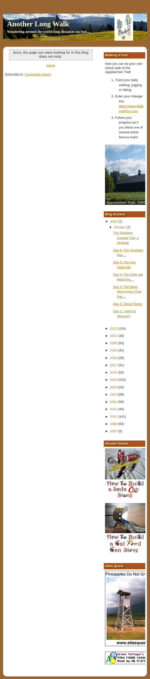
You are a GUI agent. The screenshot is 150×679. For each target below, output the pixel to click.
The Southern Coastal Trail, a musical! (126, 237)
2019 (114, 350)
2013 (114, 394)
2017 (114, 365)
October (120, 227)
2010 (114, 416)
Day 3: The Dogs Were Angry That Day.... (127, 291)
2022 (114, 328)
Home (50, 65)
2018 (114, 358)
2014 (114, 387)
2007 (114, 431)
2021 (114, 336)
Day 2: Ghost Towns (127, 304)
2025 (114, 221)
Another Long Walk (38, 24)
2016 (114, 372)
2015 (114, 380)
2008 (114, 424)
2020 (114, 343)
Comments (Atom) (38, 74)
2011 (114, 409)
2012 (114, 402)
